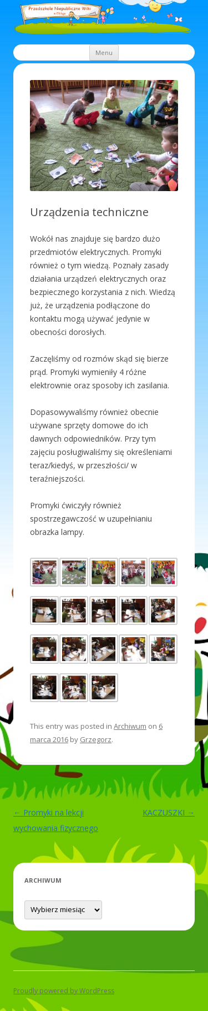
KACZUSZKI (169, 812)
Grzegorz (95, 739)
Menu (104, 52)
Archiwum (130, 726)
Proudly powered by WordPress (63, 990)
